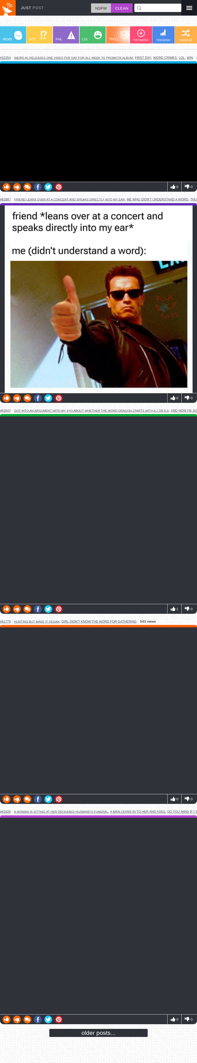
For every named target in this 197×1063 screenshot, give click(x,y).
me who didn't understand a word (157, 199)
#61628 (5, 812)
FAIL (65, 36)
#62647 (5, 410)
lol (182, 58)
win (190, 58)
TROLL (118, 36)
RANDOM (186, 35)
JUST (32, 8)
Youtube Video (98, 123)
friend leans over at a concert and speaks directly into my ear (69, 199)
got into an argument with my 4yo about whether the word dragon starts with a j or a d (91, 410)
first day (143, 58)
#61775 (5, 621)
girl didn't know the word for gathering (98, 621)
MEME (12, 36)
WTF (38, 36)
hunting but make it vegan (36, 621)
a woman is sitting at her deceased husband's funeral (61, 811)
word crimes (165, 58)
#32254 (5, 58)
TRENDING (163, 35)
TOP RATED (141, 35)
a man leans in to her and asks (137, 812)
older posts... (98, 1032)
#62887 (5, 199)
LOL (92, 36)
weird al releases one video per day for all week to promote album (73, 57)
